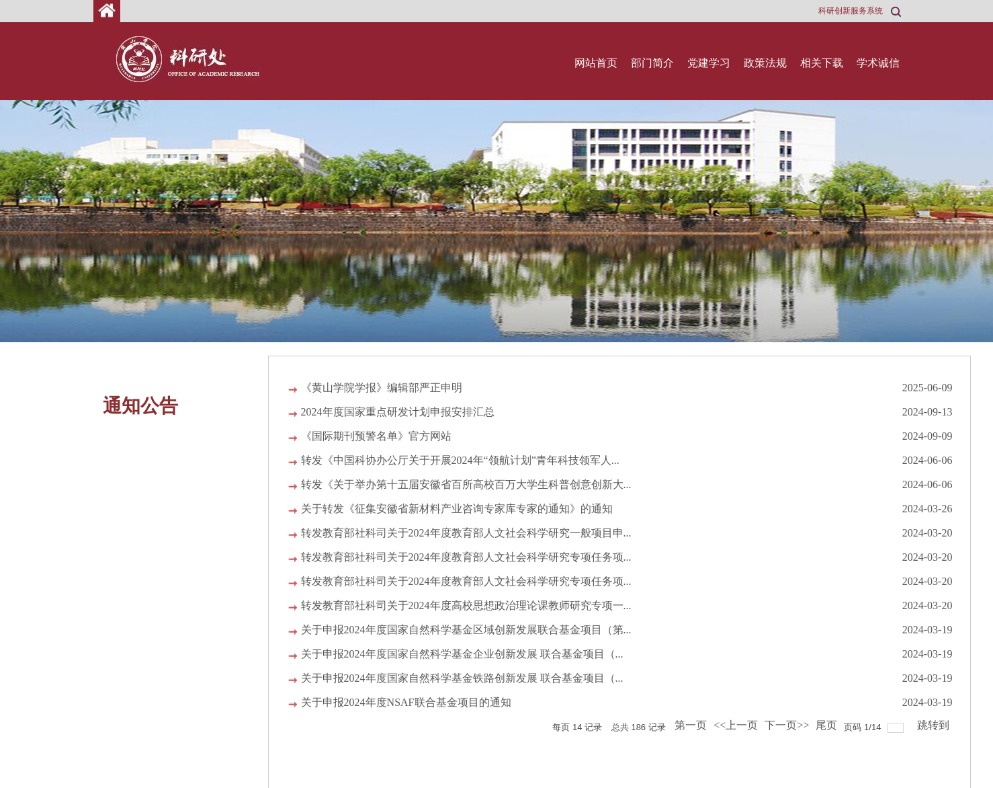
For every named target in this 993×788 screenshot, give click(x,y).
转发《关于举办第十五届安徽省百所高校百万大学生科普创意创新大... (466, 484)
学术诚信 (878, 63)
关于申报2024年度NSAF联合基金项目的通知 (406, 702)
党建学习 (708, 63)
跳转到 (934, 725)
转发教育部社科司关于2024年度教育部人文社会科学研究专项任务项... (466, 557)
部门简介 (652, 63)
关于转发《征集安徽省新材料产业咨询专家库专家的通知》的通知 (457, 508)
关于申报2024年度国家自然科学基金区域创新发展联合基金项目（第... (466, 629)
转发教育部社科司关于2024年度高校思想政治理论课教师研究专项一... (466, 605)
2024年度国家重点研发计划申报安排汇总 (397, 412)
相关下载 (821, 63)
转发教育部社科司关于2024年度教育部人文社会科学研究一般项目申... (466, 533)
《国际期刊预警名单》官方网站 (376, 436)
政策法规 (765, 63)
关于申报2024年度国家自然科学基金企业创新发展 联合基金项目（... (462, 654)
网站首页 (595, 63)
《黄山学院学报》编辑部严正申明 (381, 387)
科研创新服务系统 (850, 10)
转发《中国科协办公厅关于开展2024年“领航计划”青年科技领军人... (460, 460)
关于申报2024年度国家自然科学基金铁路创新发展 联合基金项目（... (462, 678)
